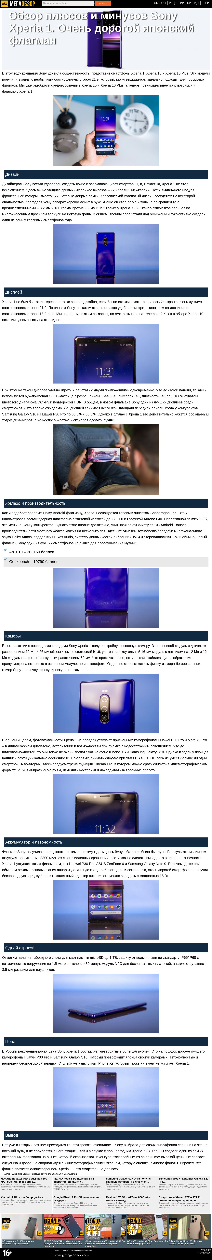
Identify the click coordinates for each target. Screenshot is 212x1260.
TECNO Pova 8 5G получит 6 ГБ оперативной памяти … (73, 1180)
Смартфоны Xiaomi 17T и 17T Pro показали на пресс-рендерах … (180, 1199)
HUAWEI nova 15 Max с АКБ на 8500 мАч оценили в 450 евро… (24, 1180)
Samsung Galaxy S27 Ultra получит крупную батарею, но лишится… (128, 1180)
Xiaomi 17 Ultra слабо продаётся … (24, 1197)
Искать (103, 3)
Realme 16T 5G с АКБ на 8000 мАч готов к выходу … (128, 1199)
